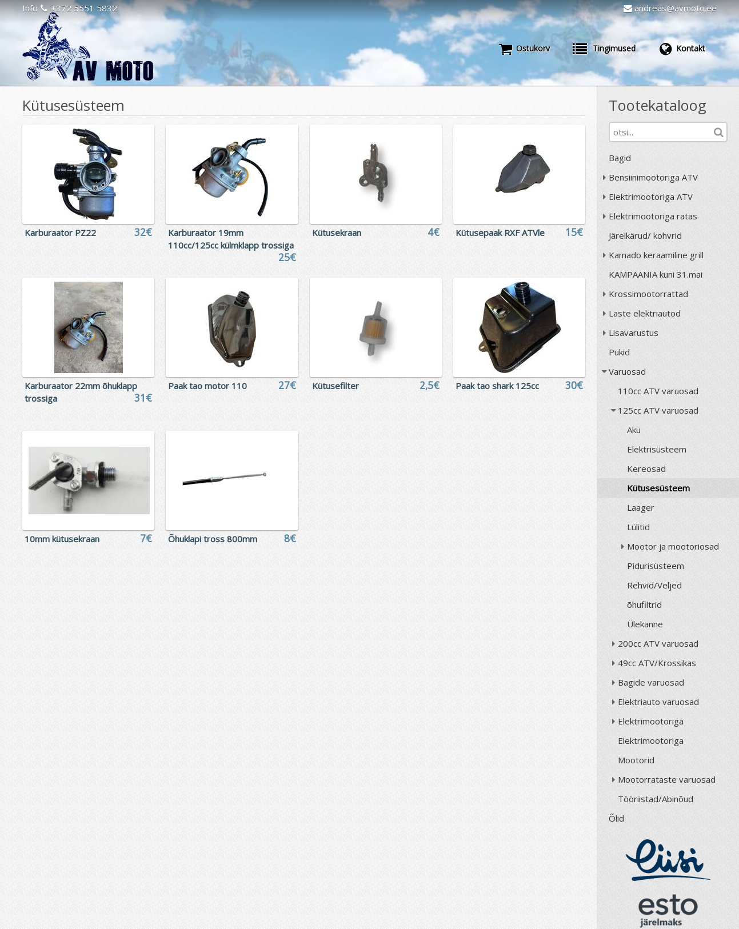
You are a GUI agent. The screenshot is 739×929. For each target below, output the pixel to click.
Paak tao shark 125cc (497, 385)
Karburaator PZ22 (60, 232)
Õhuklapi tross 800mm (212, 538)
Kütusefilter (335, 385)
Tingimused (604, 48)
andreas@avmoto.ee (670, 8)
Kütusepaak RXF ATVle (500, 232)
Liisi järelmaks (668, 860)
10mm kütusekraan (62, 538)
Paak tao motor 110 (207, 385)
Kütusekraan (336, 232)
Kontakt (681, 48)
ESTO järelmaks (668, 910)
